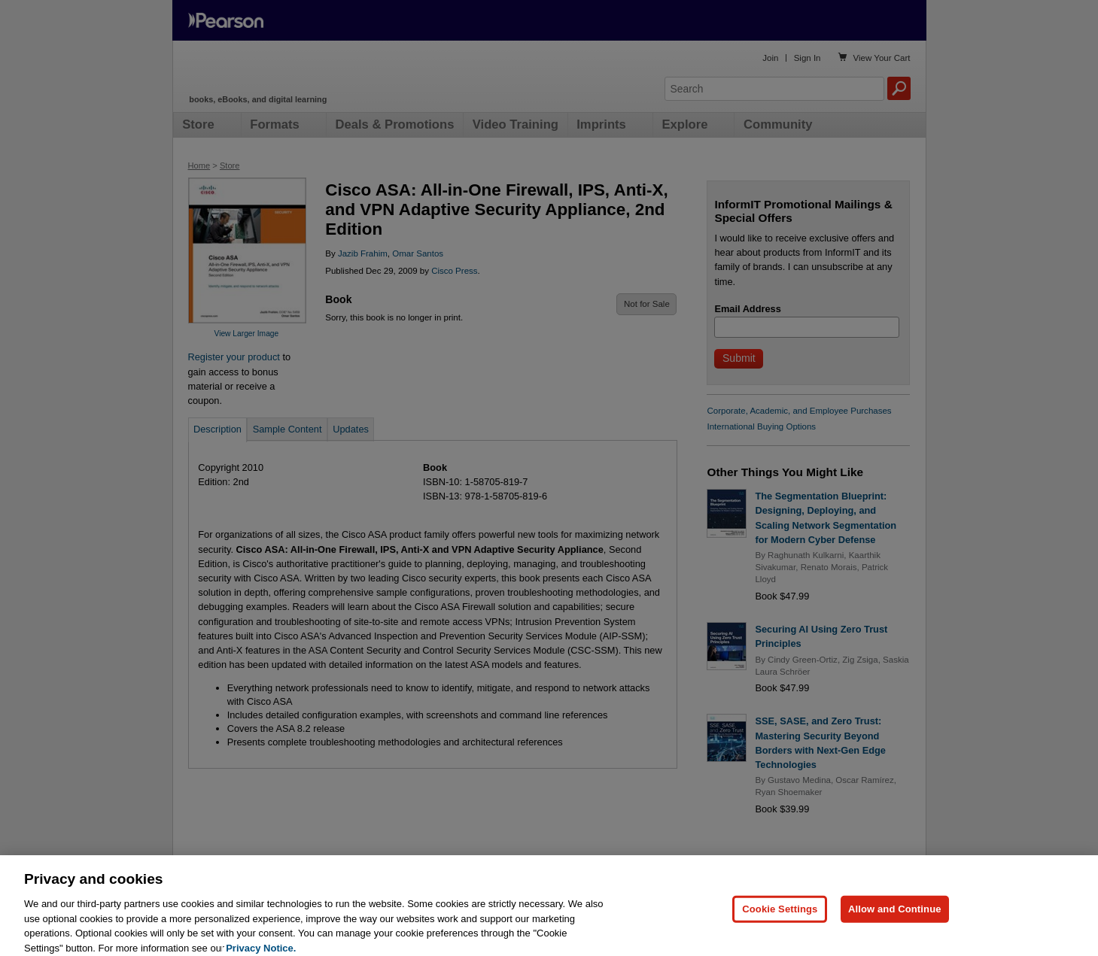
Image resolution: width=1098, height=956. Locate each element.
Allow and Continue (894, 932)
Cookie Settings (779, 932)
